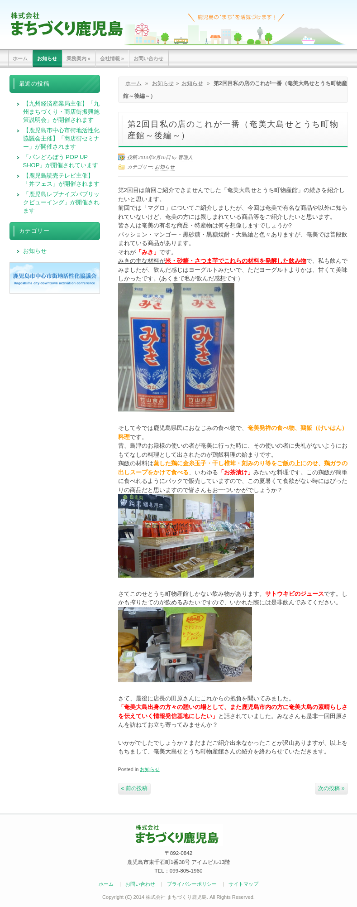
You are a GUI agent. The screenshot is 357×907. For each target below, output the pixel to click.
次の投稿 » (331, 788)
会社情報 (112, 58)
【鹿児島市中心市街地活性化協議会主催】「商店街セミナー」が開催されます (61, 138)
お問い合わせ (148, 58)
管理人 (185, 157)
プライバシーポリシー (192, 884)
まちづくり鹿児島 (67, 24)
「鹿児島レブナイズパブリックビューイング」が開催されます (61, 202)
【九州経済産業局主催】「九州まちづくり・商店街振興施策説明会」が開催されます (61, 111)
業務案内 (78, 58)
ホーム (20, 58)
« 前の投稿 (134, 788)
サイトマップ (243, 884)
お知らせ (47, 58)
